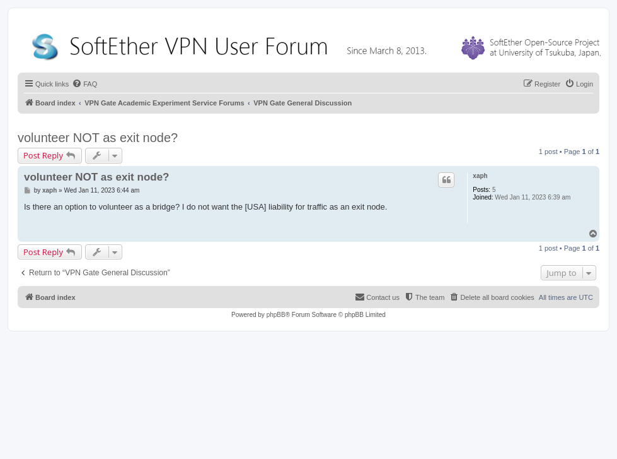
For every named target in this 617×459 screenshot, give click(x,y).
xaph (480, 175)
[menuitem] (84, 84)
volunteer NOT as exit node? (98, 138)
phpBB (276, 314)
